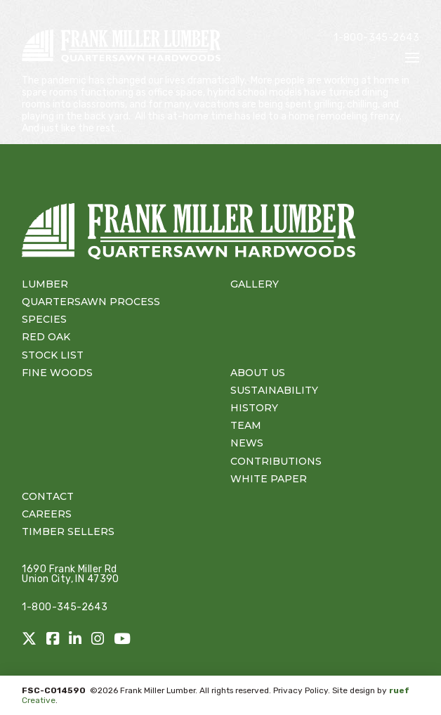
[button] (412, 58)
